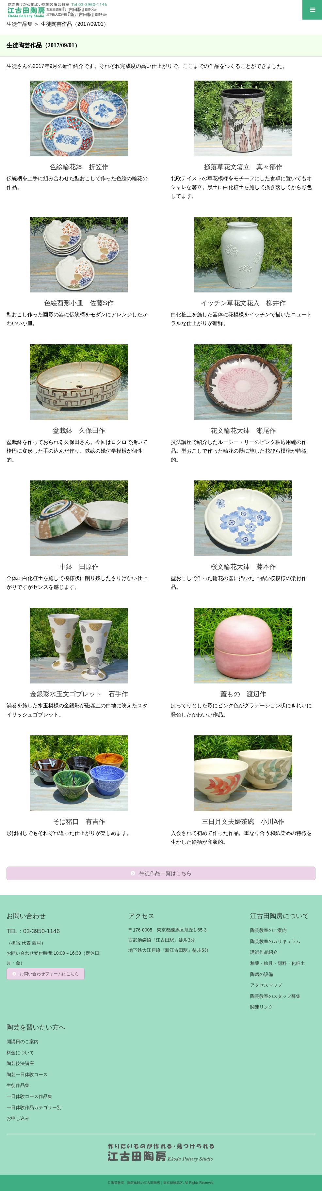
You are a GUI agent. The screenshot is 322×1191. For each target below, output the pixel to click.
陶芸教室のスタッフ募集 (275, 996)
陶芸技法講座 (20, 1063)
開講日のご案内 (23, 1041)
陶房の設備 (261, 974)
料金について (20, 1052)
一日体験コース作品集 (29, 1096)
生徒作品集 (20, 24)
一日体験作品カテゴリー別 (34, 1107)
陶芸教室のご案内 (268, 930)
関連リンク (261, 1007)
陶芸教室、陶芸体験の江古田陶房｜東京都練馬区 (147, 1182)
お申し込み (18, 1118)
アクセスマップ (266, 985)
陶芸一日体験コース (27, 1074)
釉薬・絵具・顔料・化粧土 (277, 963)
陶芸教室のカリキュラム (275, 941)
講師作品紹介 (264, 952)
